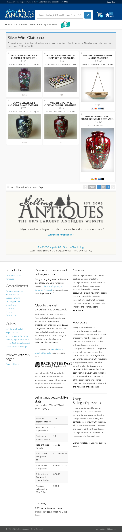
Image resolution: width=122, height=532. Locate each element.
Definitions (11, 305)
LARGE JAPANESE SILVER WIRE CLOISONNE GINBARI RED (24, 56)
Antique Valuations (14, 291)
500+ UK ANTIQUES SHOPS (43, 24)
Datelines (10, 308)
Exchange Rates (13, 301)
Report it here (12, 364)
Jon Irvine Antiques (97, 125)
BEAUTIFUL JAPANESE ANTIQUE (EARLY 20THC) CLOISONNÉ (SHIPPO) (61, 58)
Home (8, 24)
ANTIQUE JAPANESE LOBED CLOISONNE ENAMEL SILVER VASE (97, 117)
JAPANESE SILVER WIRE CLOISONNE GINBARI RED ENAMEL (60, 105)
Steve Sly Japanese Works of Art (97, 64)
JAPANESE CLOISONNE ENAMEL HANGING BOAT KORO (97, 56)
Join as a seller (12, 294)
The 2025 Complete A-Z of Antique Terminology (61, 247)
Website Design (13, 297)
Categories (21, 24)
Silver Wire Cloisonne (26, 187)
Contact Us (11, 315)
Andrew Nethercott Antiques (24, 64)
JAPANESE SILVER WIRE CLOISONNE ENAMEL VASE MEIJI (24, 104)
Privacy (9, 312)
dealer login (111, 2)
